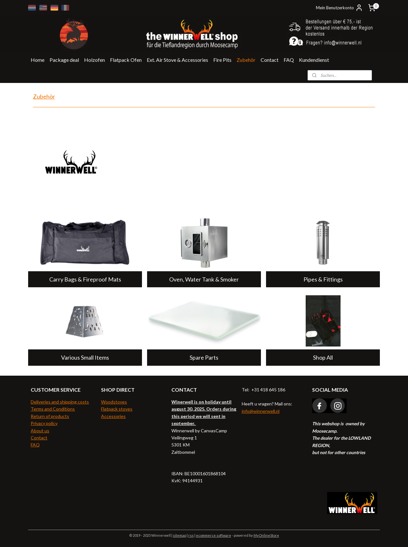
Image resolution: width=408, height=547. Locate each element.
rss (191, 535)
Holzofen (94, 60)
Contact (270, 60)
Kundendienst (314, 60)
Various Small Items (85, 357)
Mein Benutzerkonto (339, 8)
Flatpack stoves (116, 409)
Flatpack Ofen (126, 60)
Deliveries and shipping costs (60, 401)
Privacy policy (44, 423)
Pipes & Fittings (323, 279)
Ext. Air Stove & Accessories (177, 60)
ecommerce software (213, 535)
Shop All (323, 357)
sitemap (179, 535)
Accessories (113, 416)
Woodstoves (114, 401)
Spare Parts (204, 357)
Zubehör (246, 60)
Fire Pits (222, 60)
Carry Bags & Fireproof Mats (85, 279)
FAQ (289, 60)
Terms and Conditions (53, 409)
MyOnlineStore (266, 535)
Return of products (50, 416)
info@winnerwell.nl (260, 411)
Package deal (64, 60)
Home (37, 60)
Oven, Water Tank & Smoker (204, 279)
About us (40, 430)
